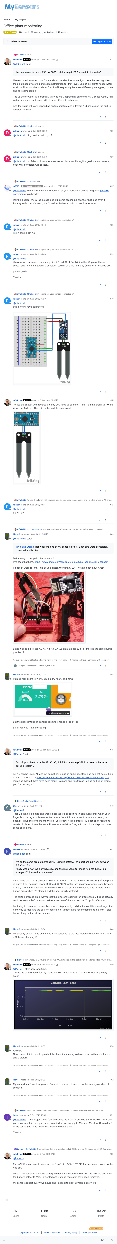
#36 (112, 157)
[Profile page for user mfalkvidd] (7, 61)
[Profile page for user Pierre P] (7, 536)
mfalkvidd (17, 59)
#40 (112, 299)
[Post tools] (111, 117)
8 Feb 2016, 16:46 (38, 1115)
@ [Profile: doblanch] (19, 64)
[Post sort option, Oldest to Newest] (17, 41)
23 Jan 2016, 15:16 (37, 534)
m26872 (17, 186)
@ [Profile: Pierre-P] (18, 754)
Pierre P (16, 534)
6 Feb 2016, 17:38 (48, 964)
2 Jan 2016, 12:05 (48, 59)
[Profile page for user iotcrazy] (7, 1117)
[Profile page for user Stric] (7, 807)
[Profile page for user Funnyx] (7, 851)
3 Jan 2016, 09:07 (48, 400)
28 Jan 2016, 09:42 (38, 849)
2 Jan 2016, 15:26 (39, 157)
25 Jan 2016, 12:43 (37, 674)
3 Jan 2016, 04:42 (38, 225)
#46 (112, 806)
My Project (10, 32)
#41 (112, 400)
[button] (4, 1240)
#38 (112, 225)
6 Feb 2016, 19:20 (37, 1080)
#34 (112, 59)
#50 (112, 1046)
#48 (112, 929)
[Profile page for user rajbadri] (7, 226)
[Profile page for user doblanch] (7, 132)
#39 (112, 254)
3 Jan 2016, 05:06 (38, 254)
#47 (112, 849)
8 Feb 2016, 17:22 (48, 1154)
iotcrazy (17, 1115)
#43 (112, 534)
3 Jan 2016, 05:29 (38, 299)
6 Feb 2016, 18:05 (37, 1046)
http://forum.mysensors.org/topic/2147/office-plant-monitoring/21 (73, 777)
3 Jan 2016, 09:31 (37, 505)
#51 (112, 1080)
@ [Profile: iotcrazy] (18, 1158)
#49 (112, 964)
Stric (15, 806)
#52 (112, 1115)
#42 (112, 505)
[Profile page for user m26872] (7, 188)
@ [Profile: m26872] (31, 181)
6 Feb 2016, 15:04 (37, 929)
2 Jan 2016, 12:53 (39, 131)
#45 (112, 750)
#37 (112, 186)
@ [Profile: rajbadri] (31, 220)
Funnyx (16, 849)
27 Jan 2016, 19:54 (35, 806)
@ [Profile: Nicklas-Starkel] (34, 529)
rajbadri (16, 225)
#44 (112, 674)
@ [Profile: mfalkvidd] (19, 135)
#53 (112, 1154)
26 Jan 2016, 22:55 (48, 750)
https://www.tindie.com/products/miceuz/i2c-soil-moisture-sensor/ (71, 561)
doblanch (21, 54)
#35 (112, 131)
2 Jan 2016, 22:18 (60, 186)
